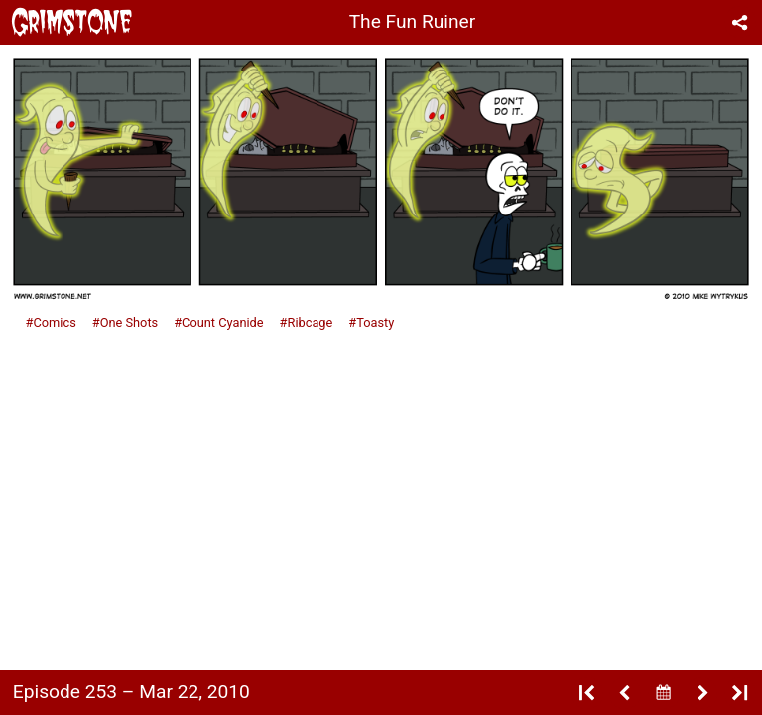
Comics (54, 322)
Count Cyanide (223, 322)
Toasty (375, 322)
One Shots (129, 322)
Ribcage (310, 322)
